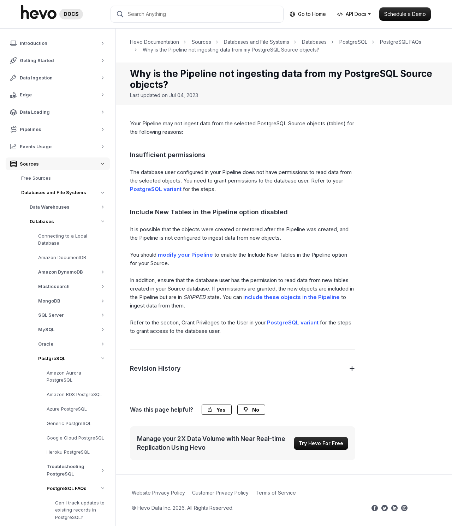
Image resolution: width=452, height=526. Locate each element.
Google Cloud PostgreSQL (75, 438)
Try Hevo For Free (321, 443)
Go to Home (308, 14)
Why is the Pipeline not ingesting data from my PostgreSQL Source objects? (231, 50)
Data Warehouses (69, 207)
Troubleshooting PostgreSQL (78, 470)
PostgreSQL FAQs (78, 488)
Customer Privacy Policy (220, 493)
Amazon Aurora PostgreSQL (64, 376)
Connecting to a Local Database (62, 239)
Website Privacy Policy (158, 493)
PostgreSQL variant (156, 189)
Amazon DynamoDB (73, 272)
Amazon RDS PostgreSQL (74, 394)
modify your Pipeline (185, 254)
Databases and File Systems (65, 192)
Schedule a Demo (405, 14)
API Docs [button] (352, 14)
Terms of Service (276, 493)
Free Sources (36, 178)
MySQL (73, 329)
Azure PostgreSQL (67, 409)
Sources (201, 42)
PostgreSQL (74, 358)
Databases (70, 221)
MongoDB (73, 300)
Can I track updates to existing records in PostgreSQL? (80, 510)
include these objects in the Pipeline (291, 297)
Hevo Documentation (154, 42)
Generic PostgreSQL (69, 423)
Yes (217, 410)
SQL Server (73, 315)
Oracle (73, 344)
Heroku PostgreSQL (68, 452)
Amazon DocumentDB (62, 257)
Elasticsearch (73, 286)
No (251, 410)
